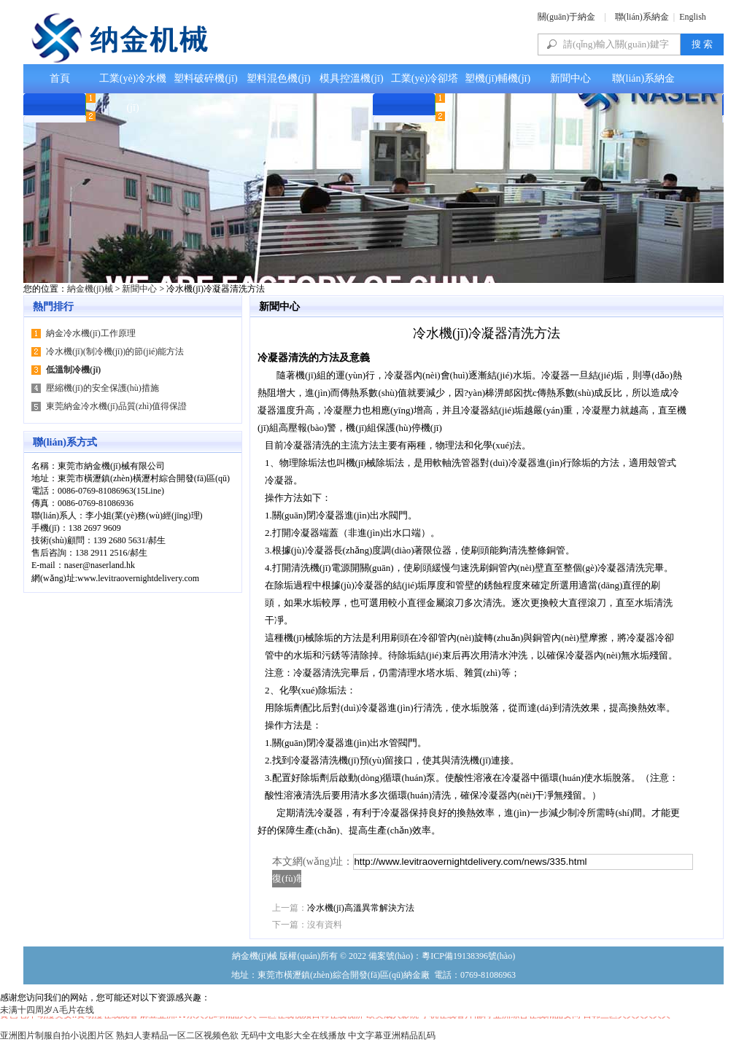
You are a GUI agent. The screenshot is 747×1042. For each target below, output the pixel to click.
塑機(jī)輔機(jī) (497, 78)
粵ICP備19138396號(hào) (468, 956)
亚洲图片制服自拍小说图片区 (57, 1035)
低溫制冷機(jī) (73, 370)
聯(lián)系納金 (642, 17)
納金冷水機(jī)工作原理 (91, 333)
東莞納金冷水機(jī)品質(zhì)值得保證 (116, 406)
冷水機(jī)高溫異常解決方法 (360, 908)
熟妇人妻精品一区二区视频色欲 (177, 1035)
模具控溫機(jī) (351, 78)
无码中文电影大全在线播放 (293, 1035)
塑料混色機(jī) (278, 78)
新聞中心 (570, 78)
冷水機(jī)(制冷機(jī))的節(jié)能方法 (115, 351)
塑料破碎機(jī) (205, 78)
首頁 (60, 78)
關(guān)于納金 (566, 17)
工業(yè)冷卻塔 (425, 78)
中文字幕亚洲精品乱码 (392, 1035)
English (692, 17)
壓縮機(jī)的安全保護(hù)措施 (102, 388)
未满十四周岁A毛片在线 (47, 1010)
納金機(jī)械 (90, 289)
